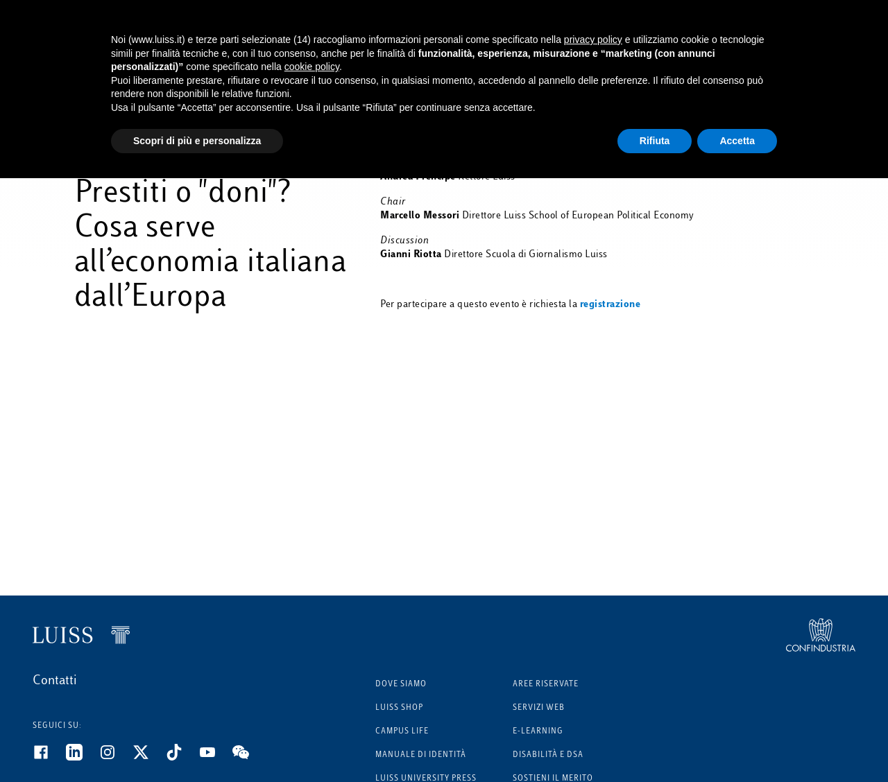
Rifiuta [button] (655, 140)
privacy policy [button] (593, 39)
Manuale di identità (420, 755)
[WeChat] (249, 758)
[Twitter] (149, 758)
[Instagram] (116, 758)
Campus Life (402, 732)
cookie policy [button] (311, 66)
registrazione (610, 304)
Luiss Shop (399, 708)
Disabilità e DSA (548, 755)
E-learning (538, 732)
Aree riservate (546, 684)
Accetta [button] (737, 140)
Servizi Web (539, 708)
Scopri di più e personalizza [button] (197, 140)
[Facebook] (49, 758)
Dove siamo (401, 684)
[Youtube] (215, 758)
